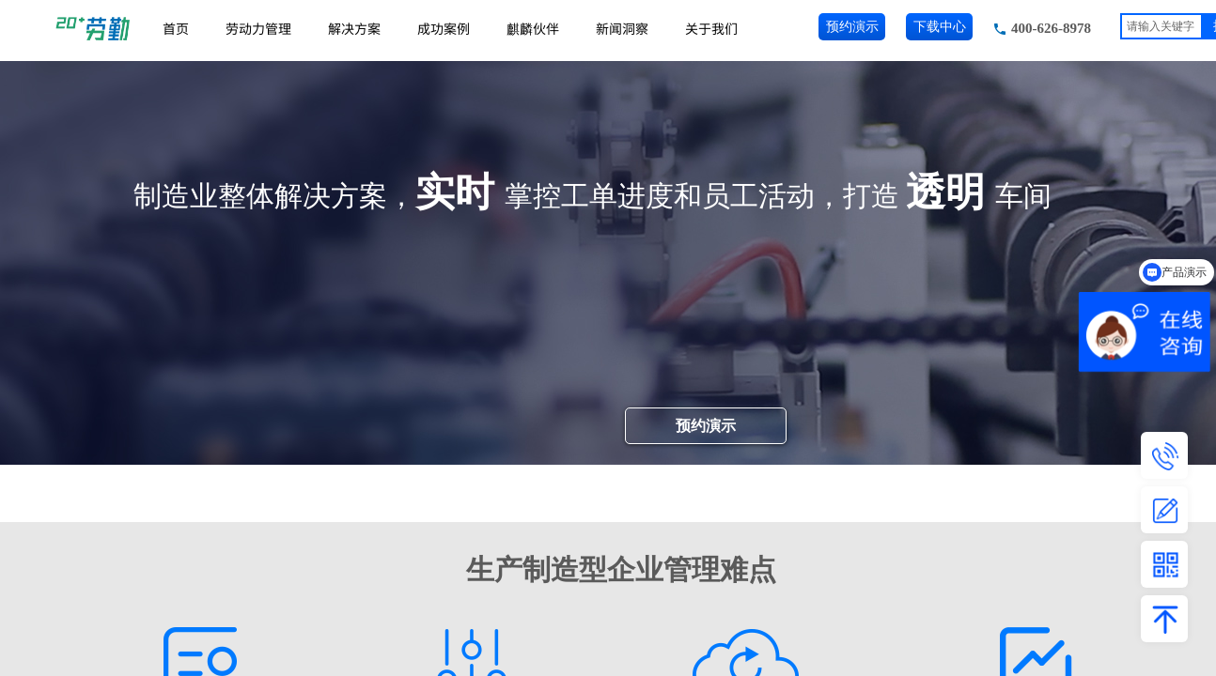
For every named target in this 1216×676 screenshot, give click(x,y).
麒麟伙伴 (533, 28)
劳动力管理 (258, 28)
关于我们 (711, 28)
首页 (176, 28)
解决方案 (354, 28)
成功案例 (443, 28)
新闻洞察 (622, 28)
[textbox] (1161, 26)
